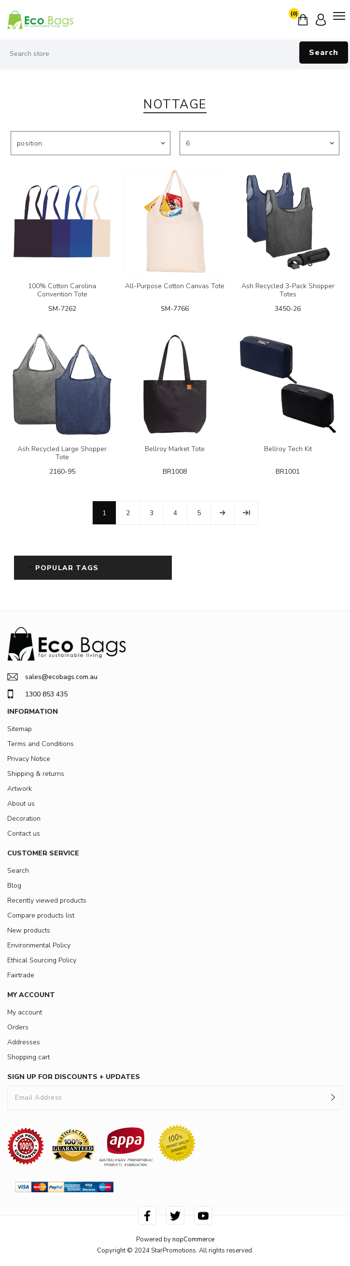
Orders (17, 1027)
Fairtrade (20, 975)
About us (21, 803)
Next (222, 512)
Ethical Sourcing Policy (41, 960)
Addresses (23, 1042)
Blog (14, 885)
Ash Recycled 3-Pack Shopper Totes (288, 290)
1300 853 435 (37, 694)
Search (323, 52)
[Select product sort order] (90, 143)
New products (28, 930)
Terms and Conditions (40, 743)
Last (246, 512)
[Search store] (175, 54)
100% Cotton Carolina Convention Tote (62, 290)
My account (24, 1012)
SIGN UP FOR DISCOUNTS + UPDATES (73, 1076)
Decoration (24, 818)
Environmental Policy (38, 945)
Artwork (19, 788)
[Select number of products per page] (259, 143)
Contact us (23, 833)
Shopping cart (28, 1057)
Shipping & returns (35, 773)
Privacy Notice (28, 758)
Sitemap (19, 728)
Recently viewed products (46, 900)
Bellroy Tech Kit (288, 449)
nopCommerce (193, 1239)
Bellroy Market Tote (175, 449)
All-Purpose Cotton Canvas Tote (174, 286)
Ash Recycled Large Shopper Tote (62, 453)
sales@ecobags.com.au (52, 676)
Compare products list (40, 915)
